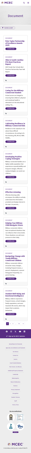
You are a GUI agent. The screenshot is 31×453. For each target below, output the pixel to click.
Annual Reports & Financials (15, 344)
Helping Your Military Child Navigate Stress (14, 224)
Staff (15, 401)
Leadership (15, 374)
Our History (15, 351)
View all (15, 432)
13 (19, 323)
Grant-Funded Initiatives (15, 363)
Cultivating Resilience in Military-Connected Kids (15, 125)
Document (8, 38)
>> (23, 323)
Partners (15, 385)
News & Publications (15, 382)
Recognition (15, 393)
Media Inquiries (15, 378)
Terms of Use (15, 404)
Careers (15, 359)
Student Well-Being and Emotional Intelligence (15, 295)
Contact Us (15, 355)
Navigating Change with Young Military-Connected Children (15, 258)
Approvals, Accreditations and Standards (15, 347)
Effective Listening (13, 192)
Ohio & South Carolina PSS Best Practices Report (14, 62)
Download (10, 49)
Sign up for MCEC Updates (15, 336)
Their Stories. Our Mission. (15, 366)
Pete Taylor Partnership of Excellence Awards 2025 (14, 43)
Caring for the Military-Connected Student (14, 91)
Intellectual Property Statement (15, 370)
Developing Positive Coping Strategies (13, 158)
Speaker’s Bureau (15, 397)
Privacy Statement (15, 389)
